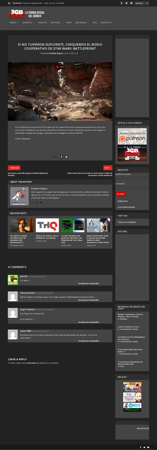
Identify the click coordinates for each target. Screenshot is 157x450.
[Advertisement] (132, 78)
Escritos (27, 23)
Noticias (55, 23)
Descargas (80, 23)
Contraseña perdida (126, 207)
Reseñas (123, 319)
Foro (69, 23)
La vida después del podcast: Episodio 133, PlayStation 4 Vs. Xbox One (71, 239)
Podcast (42, 23)
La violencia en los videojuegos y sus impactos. (131, 338)
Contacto (105, 23)
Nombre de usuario (123, 174)
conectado (31, 363)
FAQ (95, 23)
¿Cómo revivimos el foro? (128, 327)
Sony (122, 366)
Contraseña (119, 184)
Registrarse (123, 201)
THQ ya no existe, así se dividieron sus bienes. (47, 237)
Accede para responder (88, 283)
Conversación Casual (129, 329)
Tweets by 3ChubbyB (127, 222)
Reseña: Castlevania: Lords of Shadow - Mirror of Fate (130, 315)
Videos (13, 23)
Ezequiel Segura (56, 53)
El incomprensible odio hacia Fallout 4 (130, 350)
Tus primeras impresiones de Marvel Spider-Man (130, 363)
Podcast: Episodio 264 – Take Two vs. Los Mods (43, 3)
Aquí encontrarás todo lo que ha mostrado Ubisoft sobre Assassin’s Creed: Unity (98, 239)
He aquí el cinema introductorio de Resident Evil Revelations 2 (18, 239)
